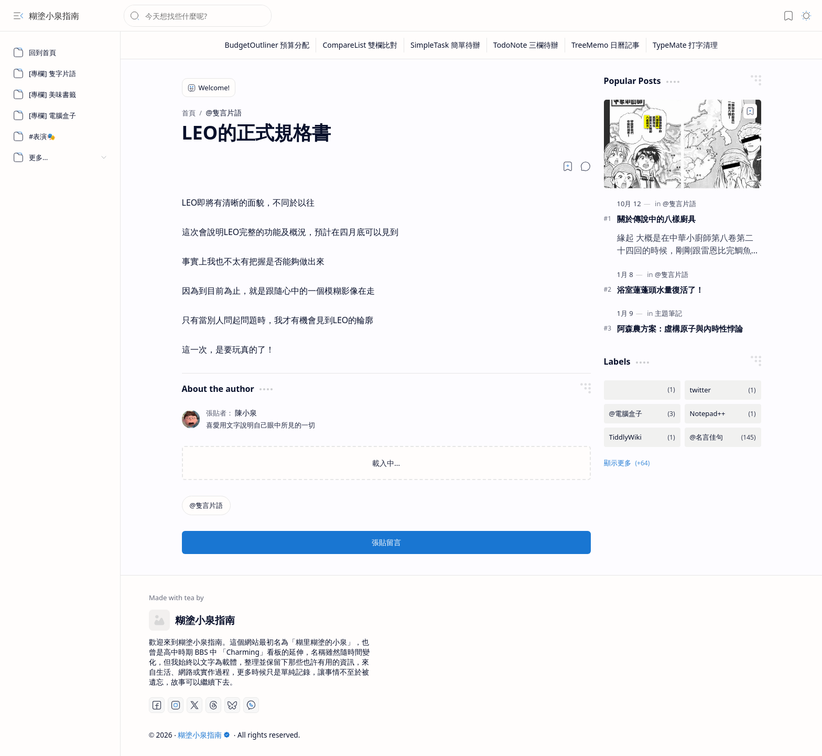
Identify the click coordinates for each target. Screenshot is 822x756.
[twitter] (723, 390)
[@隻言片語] (206, 505)
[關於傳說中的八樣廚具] (682, 144)
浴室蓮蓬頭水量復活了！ (660, 289)
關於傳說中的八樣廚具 (656, 219)
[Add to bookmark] (750, 111)
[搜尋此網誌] (197, 15)
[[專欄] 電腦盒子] (60, 115)
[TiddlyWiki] (642, 437)
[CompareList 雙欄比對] (360, 45)
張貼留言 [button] (386, 542)
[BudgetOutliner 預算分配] (268, 45)
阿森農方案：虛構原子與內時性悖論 (680, 328)
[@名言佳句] (723, 437)
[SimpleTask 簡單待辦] (445, 45)
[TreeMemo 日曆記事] (605, 45)
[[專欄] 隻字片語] (60, 73)
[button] (18, 16)
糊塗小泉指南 (54, 16)
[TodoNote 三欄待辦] (526, 45)
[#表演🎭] (60, 136)
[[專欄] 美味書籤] (60, 94)
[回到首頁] (60, 52)
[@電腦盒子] (642, 413)
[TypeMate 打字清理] (685, 45)
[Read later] (568, 166)
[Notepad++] (723, 413)
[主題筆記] (668, 313)
